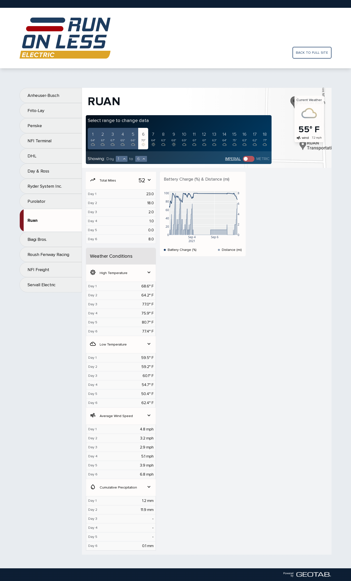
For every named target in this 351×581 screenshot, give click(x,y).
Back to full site (312, 53)
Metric (263, 158)
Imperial (233, 158)
